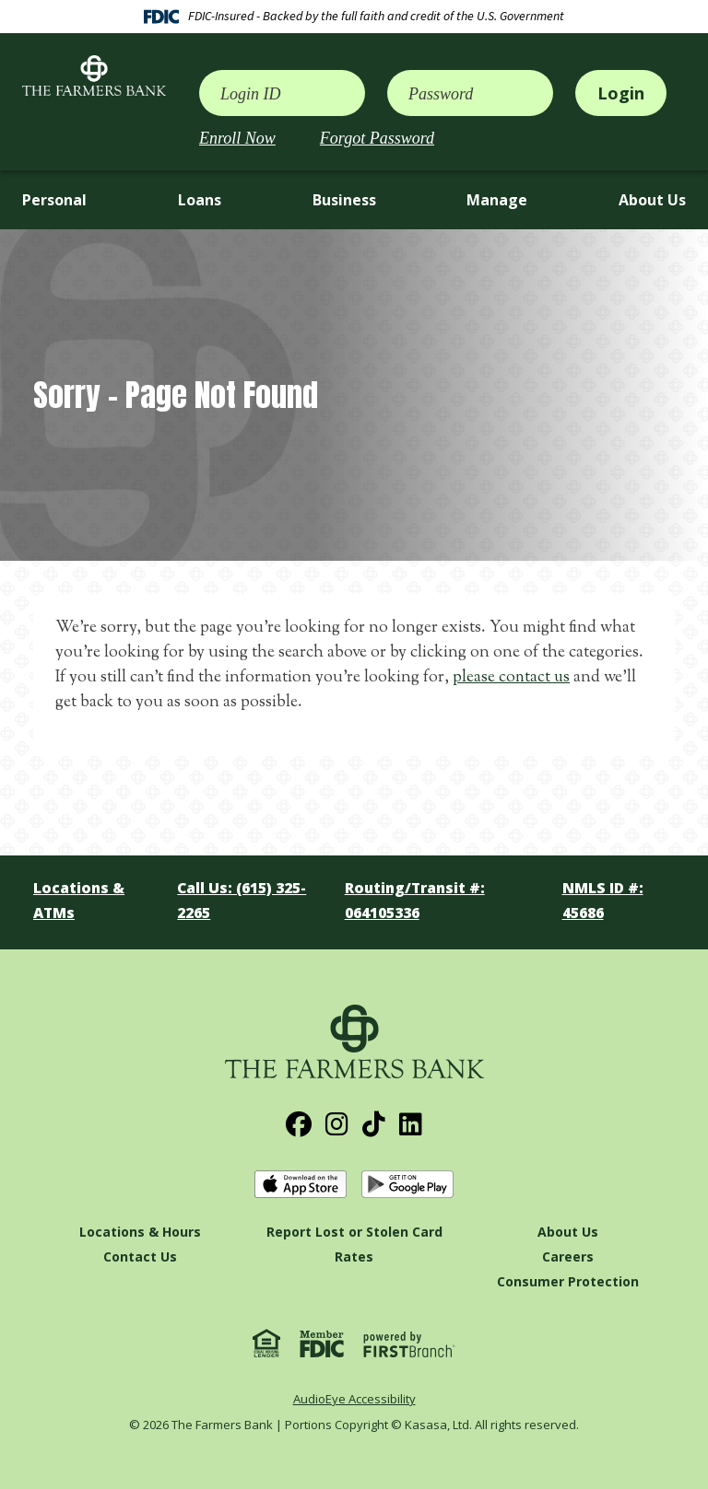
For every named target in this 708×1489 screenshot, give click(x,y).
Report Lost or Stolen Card (354, 1231)
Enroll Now (237, 138)
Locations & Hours (140, 1231)
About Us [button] (652, 199)
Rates (354, 1256)
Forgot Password (377, 138)
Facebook (299, 1124)
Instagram (336, 1124)
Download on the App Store (300, 1184)
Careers (568, 1256)
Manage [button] (496, 199)
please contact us (512, 678)
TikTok (373, 1124)
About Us (567, 1231)
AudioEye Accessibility (354, 1398)
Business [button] (344, 199)
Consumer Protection (568, 1281)
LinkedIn (410, 1124)
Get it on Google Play (407, 1184)
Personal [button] (54, 199)
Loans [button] (199, 199)
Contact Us (140, 1256)
